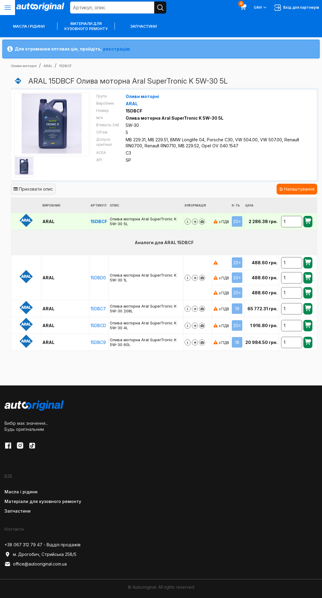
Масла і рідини (21, 491)
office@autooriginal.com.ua (36, 564)
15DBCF (98, 221)
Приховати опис (33, 189)
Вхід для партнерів (296, 8)
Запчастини (143, 26)
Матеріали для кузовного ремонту (86, 26)
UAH (260, 7)
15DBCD (98, 325)
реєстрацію (116, 48)
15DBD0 (98, 277)
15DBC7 (98, 308)
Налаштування (296, 189)
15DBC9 (98, 342)
